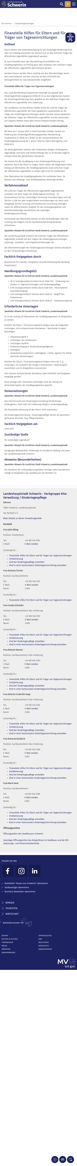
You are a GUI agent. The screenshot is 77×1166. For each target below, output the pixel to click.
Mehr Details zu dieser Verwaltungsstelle (22, 518)
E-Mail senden (31, 544)
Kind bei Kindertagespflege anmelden (26, 562)
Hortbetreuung (16, 559)
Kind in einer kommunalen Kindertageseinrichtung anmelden (37, 565)
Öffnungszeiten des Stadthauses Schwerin (23, 833)
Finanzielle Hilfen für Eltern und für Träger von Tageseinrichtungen (40, 555)
